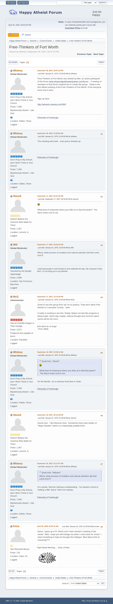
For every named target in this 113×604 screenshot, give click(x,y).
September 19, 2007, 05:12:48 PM (50, 415)
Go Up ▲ (103, 601)
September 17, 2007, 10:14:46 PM (50, 297)
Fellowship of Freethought (47, 118)
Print (101, 62)
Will (15, 244)
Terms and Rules (93, 601)
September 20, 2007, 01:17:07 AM (50, 463)
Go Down (13, 62)
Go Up (11, 571)
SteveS (17, 196)
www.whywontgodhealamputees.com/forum (68, 81)
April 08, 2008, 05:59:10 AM (47, 526)
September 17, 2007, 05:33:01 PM (50, 244)
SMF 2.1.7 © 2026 (12, 601)
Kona (16, 526)
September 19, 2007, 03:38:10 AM (50, 352)
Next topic (98, 54)
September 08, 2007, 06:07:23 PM (50, 70)
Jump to (65, 583)
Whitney (18, 70)
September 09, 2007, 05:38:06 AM (50, 133)
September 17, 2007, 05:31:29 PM (50, 196)
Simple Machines (26, 601)
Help (83, 601)
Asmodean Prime (72, 28)
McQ (15, 296)
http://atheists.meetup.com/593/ (52, 104)
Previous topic (84, 54)
